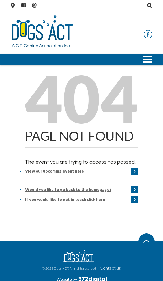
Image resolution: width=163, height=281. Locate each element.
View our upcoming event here (54, 171)
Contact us (110, 268)
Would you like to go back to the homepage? (68, 189)
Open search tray (149, 5)
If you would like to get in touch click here (65, 199)
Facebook (148, 34)
